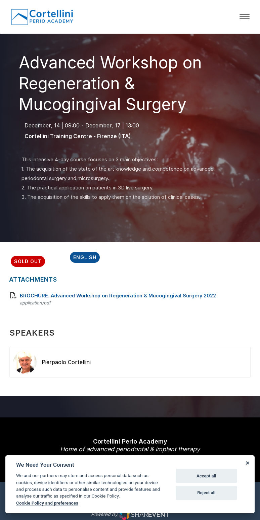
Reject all (206, 492)
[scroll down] (130, 190)
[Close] (247, 462)
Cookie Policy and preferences (47, 503)
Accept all (206, 475)
